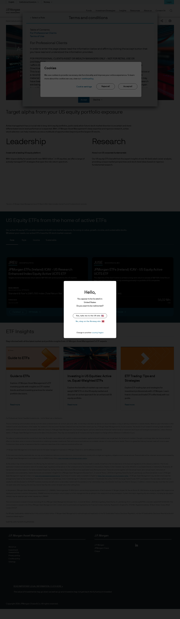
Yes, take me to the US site (90, 316)
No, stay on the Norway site (90, 321)
